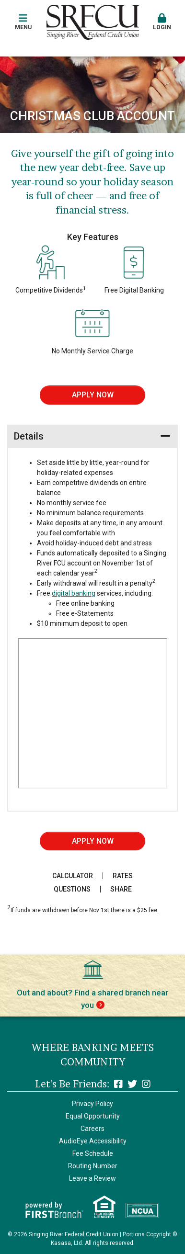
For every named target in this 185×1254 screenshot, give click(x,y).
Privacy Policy (92, 1103)
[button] (23, 22)
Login (162, 22)
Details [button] (29, 436)
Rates (123, 875)
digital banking (73, 593)
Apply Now (93, 394)
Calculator (72, 875)
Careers (92, 1128)
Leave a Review (92, 1178)
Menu (23, 22)
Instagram (146, 1084)
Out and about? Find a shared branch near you (92, 999)
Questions (72, 889)
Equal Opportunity (93, 1116)
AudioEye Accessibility (93, 1141)
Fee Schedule (92, 1153)
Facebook (118, 1084)
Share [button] (121, 889)
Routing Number (92, 1166)
